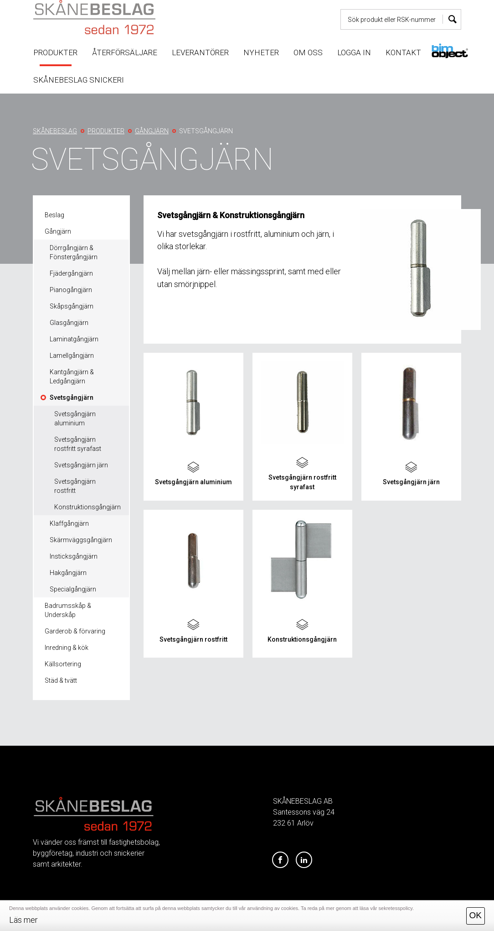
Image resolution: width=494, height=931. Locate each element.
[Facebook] (280, 860)
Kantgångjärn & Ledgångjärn (72, 376)
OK (475, 915)
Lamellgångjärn (72, 355)
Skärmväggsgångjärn (81, 540)
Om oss (308, 52)
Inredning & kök (66, 647)
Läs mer (23, 920)
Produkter (55, 52)
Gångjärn (58, 231)
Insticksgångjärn (74, 556)
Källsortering (63, 664)
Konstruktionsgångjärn (87, 507)
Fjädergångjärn (71, 273)
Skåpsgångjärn (71, 306)
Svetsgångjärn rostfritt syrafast (77, 444)
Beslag (54, 215)
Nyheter (261, 52)
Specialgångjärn (73, 589)
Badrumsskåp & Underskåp (68, 610)
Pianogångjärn (71, 289)
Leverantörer (200, 52)
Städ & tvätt (61, 680)
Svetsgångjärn (71, 397)
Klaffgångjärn (69, 523)
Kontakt (403, 52)
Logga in (354, 52)
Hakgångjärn (68, 572)
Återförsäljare (124, 52)
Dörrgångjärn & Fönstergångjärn (74, 252)
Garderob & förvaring (75, 631)
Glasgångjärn (69, 322)
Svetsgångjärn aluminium (75, 418)
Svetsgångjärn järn (81, 465)
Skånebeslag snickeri (78, 79)
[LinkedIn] (304, 860)
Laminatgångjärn (74, 339)
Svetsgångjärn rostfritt (75, 486)
